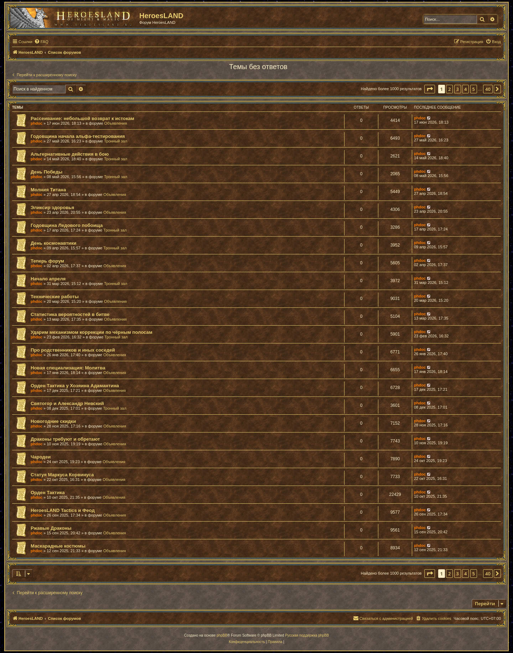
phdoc (36, 123)
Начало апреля (48, 278)
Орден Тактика (47, 492)
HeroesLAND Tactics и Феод (63, 510)
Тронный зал (115, 141)
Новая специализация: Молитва (68, 367)
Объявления (115, 123)
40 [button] (488, 89)
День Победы (46, 172)
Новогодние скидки (53, 421)
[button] (429, 89)
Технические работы (55, 296)
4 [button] (465, 89)
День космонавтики (53, 243)
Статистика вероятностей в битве (70, 314)
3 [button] (457, 89)
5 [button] (473, 89)
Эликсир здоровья (52, 207)
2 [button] (449, 89)
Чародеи (41, 457)
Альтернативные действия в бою (70, 154)
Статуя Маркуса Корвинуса (62, 474)
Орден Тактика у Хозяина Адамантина (75, 385)
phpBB (222, 635)
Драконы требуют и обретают (65, 439)
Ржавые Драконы (51, 528)
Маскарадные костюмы (58, 546)
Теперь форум (47, 261)
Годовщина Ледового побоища (67, 225)
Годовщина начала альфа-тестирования (78, 136)
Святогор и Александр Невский (67, 403)
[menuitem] (41, 41)
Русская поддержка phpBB (307, 635)
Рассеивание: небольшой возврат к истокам (82, 118)
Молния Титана (48, 189)
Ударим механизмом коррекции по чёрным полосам (91, 332)
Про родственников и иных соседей (73, 350)
